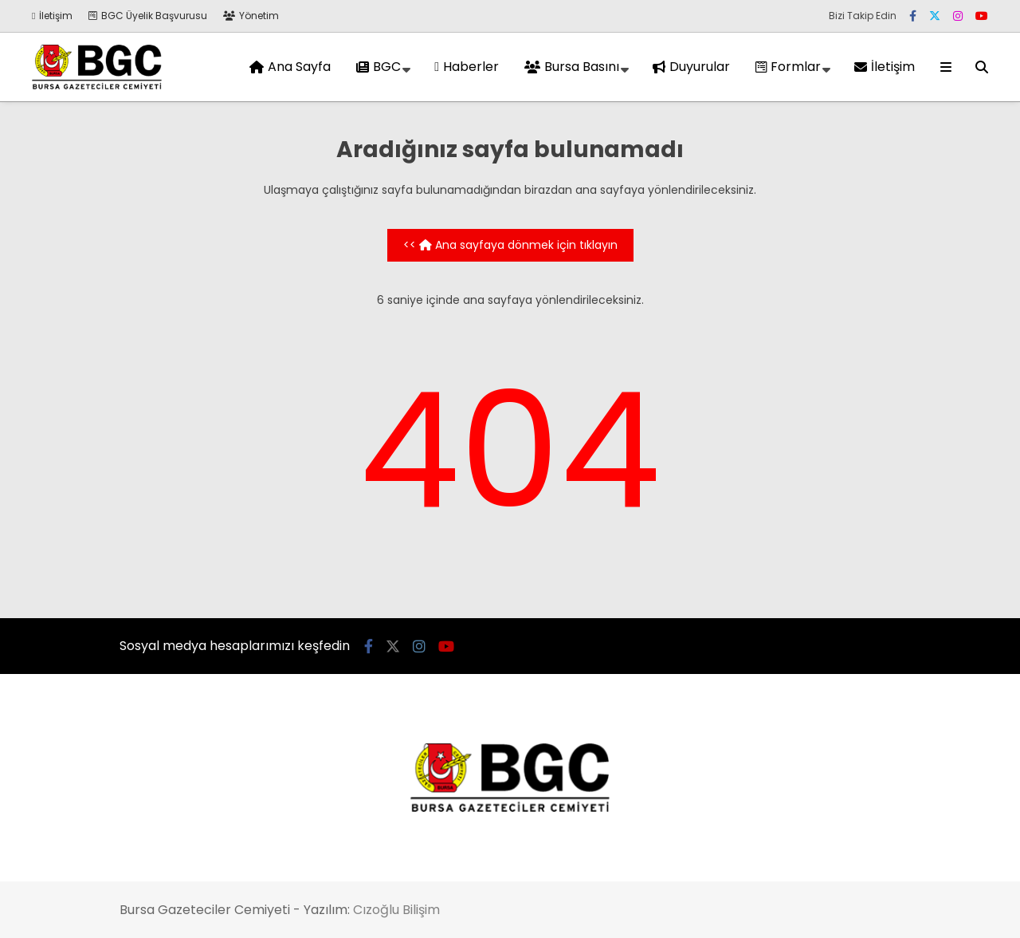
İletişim (52, 15)
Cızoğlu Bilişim (396, 910)
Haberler (466, 66)
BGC (378, 66)
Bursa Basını (571, 66)
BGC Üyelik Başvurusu (147, 15)
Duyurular (691, 66)
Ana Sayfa (290, 66)
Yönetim (251, 15)
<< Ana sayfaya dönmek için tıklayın (510, 245)
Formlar (788, 66)
